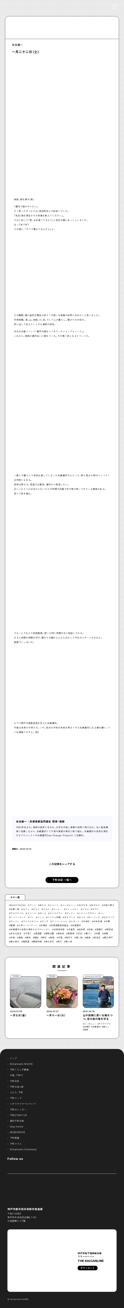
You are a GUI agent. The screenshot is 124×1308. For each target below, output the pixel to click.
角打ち (69, 937)
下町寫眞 (14, 1138)
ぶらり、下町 (16, 1092)
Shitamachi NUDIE (21, 1064)
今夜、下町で (16, 1075)
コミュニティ (72, 909)
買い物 (79, 937)
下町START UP (18, 1115)
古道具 (71, 929)
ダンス (43, 913)
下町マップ (16, 1098)
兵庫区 (44, 925)
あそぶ (43, 905)
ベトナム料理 (54, 917)
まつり (82, 917)
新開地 (71, 933)
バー (102, 913)
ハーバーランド (18, 917)
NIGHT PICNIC (18, 905)
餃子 (60, 941)
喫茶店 (109, 929)
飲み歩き (49, 941)
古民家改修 (59, 929)
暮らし (89, 933)
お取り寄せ (108, 905)
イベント (54, 905)
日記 (80, 933)
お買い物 (14, 909)
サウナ (95, 909)
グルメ (36, 909)
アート (33, 905)
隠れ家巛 (14, 941)
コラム (85, 909)
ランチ (45, 921)
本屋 (98, 933)
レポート (75, 921)
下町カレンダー (18, 1109)
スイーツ (31, 913)
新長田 (61, 933)
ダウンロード (87, 1268)
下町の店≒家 (17, 1086)
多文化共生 (15, 933)
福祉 (36, 937)
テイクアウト (56, 913)
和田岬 (81, 929)
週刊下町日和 (17, 1121)
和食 (90, 929)
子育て (28, 933)
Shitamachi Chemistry (23, 1149)
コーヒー (57, 909)
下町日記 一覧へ (62, 880)
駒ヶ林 (69, 941)
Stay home (16, 1126)
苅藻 (60, 937)
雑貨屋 (26, 941)
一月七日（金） (18, 1015)
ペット (40, 917)
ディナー (70, 913)
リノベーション (59, 921)
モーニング (94, 917)
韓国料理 (37, 941)
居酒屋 (38, 933)
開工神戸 (108, 937)
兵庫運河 (76, 925)
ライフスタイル (30, 921)
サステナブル (17, 913)
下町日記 (14, 1081)
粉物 (52, 937)
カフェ (26, 909)
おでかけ (95, 905)
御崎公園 (49, 933)
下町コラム (16, 1143)
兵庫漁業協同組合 (59, 925)
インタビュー (68, 905)
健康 (12, 925)
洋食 (12, 937)
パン (32, 917)
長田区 (97, 937)
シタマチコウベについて (23, 1103)
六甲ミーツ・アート (27, 925)
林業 (106, 933)
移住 (44, 937)
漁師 (20, 937)
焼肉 (28, 937)
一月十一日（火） (56, 1015)
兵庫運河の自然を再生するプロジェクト (30, 929)
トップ (13, 1058)
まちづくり (69, 917)
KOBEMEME (17, 1132)
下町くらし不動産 (19, 1069)
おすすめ (83, 905)
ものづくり (108, 917)
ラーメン (14, 921)
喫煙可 (99, 929)
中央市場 (97, 921)
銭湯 (88, 937)
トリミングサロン (87, 913)
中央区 (86, 921)
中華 (108, 921)
